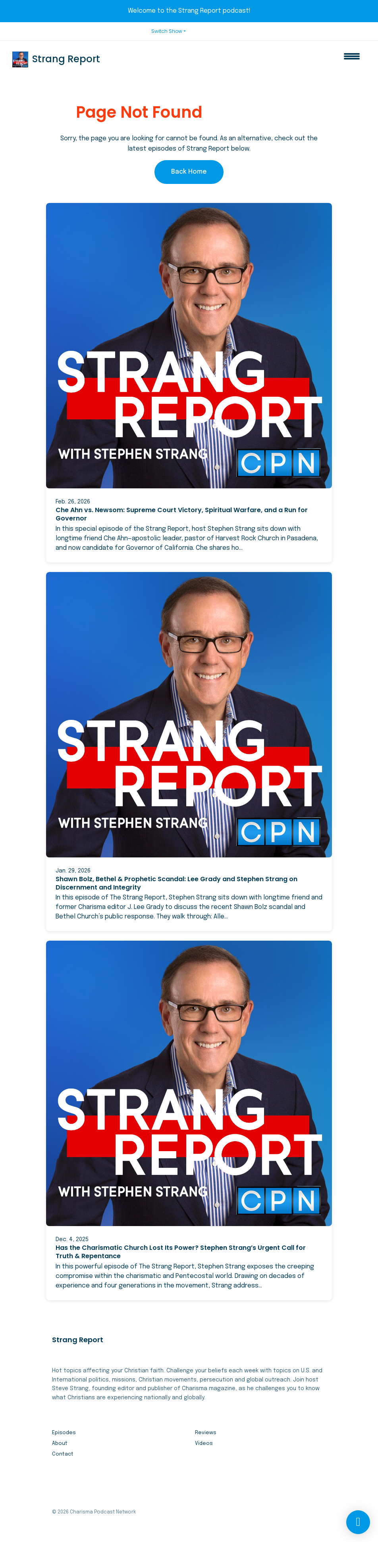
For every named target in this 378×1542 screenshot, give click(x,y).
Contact (62, 1454)
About (60, 1443)
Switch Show (166, 31)
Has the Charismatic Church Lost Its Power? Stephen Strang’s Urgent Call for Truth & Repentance (181, 1252)
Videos (204, 1443)
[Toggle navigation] (352, 59)
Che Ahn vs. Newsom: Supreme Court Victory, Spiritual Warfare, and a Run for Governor (182, 514)
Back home (189, 171)
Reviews (205, 1432)
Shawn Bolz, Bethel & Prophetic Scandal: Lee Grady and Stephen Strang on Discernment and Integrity (176, 883)
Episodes (64, 1432)
